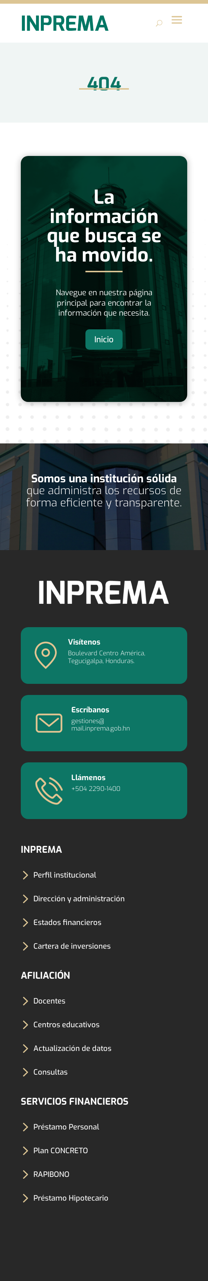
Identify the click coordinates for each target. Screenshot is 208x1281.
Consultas (50, 1072)
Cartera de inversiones (72, 946)
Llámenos (88, 778)
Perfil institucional (64, 875)
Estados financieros (67, 923)
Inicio (104, 339)
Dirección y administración (79, 899)
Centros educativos (66, 1025)
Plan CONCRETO (60, 1151)
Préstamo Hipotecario (70, 1198)
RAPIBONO (51, 1174)
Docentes (49, 1001)
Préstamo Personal (66, 1127)
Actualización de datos (72, 1049)
